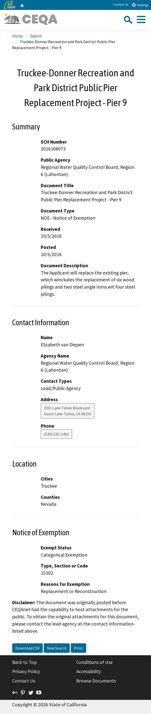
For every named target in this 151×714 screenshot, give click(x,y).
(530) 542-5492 (56, 434)
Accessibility (88, 671)
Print (78, 648)
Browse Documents (96, 681)
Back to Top (24, 662)
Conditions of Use (94, 662)
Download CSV (27, 648)
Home (17, 35)
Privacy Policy (26, 671)
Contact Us (120, 4)
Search (36, 35)
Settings (140, 4)
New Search (57, 648)
